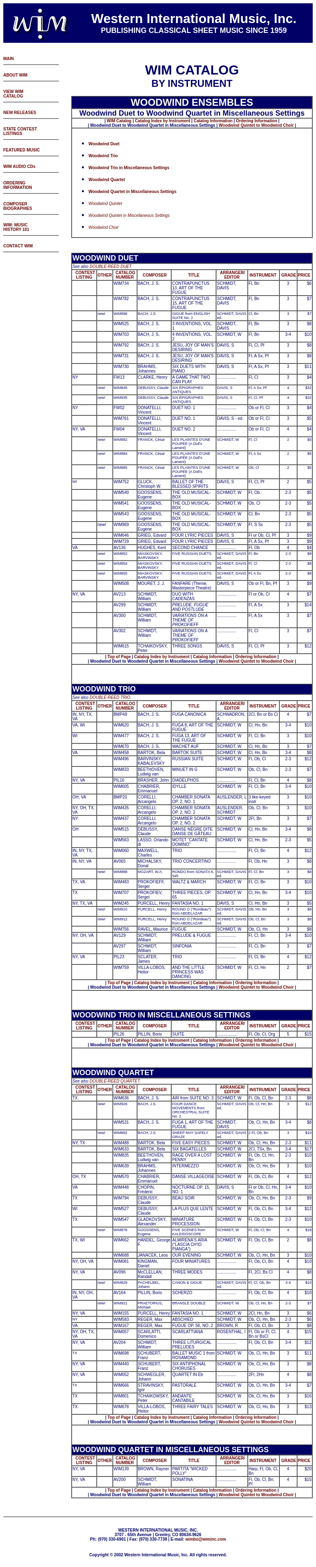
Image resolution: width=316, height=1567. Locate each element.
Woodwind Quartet (106, 179)
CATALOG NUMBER (124, 274)
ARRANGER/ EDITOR (232, 274)
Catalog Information (213, 121)
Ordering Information (257, 121)
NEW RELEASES (19, 112)
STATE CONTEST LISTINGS (20, 131)
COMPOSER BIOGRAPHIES (17, 206)
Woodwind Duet (103, 144)
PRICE (304, 275)
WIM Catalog (119, 121)
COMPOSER (155, 275)
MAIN (8, 58)
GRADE (288, 275)
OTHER (105, 275)
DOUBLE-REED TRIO (110, 697)
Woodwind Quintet (105, 203)
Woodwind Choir (103, 227)
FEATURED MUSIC (21, 150)
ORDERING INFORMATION (17, 185)
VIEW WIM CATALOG (13, 93)
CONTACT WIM (18, 246)
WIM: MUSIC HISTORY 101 (16, 227)
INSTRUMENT (263, 275)
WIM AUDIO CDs (19, 166)
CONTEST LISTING (84, 274)
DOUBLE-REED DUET (110, 266)
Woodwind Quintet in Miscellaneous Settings (129, 215)
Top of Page (118, 656)
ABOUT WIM (15, 75)
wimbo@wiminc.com (206, 1539)
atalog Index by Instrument (164, 121)
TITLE (194, 275)
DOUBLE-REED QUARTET (115, 1081)
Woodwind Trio (103, 156)
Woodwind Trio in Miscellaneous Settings (129, 167)
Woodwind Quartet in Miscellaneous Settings (132, 191)
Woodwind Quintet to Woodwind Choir (256, 125)
